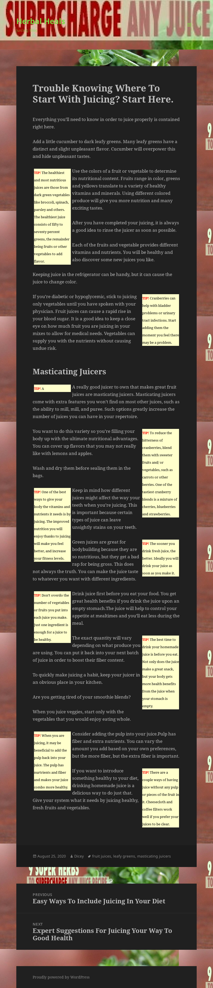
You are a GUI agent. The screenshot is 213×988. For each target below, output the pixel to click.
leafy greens (124, 856)
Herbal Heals (40, 21)
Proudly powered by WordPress (61, 977)
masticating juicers (154, 856)
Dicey (79, 856)
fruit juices (101, 856)
